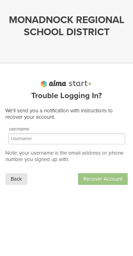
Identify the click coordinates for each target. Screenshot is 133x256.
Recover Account (102, 179)
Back (16, 179)
